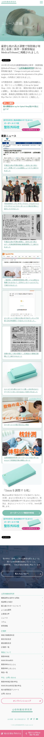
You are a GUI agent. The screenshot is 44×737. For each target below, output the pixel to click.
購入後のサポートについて (11, 606)
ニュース (4, 618)
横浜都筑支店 (6, 643)
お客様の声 (5, 614)
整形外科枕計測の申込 (9, 682)
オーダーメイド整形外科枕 (22, 513)
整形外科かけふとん (8, 664)
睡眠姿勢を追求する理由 (10, 598)
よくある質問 (6, 610)
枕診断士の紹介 (7, 602)
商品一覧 (4, 672)
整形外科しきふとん (8, 668)
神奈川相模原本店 (7, 635)
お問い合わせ (6, 694)
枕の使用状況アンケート (10, 690)
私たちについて (22, 574)
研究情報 (4, 626)
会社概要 (10, 719)
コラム (3, 622)
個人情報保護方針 (20, 719)
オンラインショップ (22, 701)
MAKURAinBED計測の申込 (11, 686)
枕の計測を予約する (12, 733)
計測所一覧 (5, 647)
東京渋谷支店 (6, 639)
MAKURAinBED (7, 660)
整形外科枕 (5, 656)
